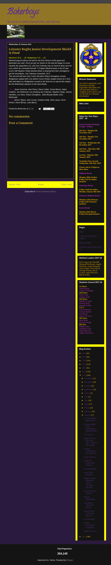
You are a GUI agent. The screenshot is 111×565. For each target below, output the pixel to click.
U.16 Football (89, 519)
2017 (84, 357)
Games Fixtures (90, 457)
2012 (84, 375)
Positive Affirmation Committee (89, 525)
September (88, 389)
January (87, 415)
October (87, 386)
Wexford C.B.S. (85, 108)
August (87, 393)
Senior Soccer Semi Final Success (89, 513)
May (86, 400)
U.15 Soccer (88, 435)
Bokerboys (23, 12)
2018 (84, 353)
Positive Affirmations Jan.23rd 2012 (90, 451)
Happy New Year (90, 531)
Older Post (66, 184)
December (88, 378)
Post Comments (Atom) (46, 192)
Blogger (69, 560)
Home (41, 184)
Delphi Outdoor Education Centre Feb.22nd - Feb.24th (90, 482)
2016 (84, 361)
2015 (84, 364)
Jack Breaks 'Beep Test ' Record (89, 505)
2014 (84, 368)
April (86, 404)
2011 (84, 537)
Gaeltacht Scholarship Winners (89, 463)
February (88, 411)
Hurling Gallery (85, 243)
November (88, 382)
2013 (84, 372)
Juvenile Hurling (90, 469)
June (86, 397)
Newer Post (14, 184)
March (87, 408)
